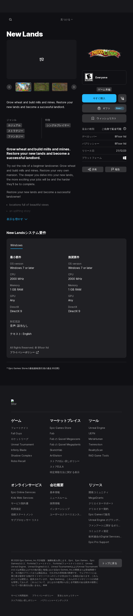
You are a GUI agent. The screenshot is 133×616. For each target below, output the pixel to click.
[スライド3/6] (60, 87)
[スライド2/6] (41, 87)
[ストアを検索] (10, 19)
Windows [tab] (16, 245)
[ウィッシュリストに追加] (104, 118)
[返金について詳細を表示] (124, 129)
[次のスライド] (74, 87)
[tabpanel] (66, 281)
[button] (41, 219)
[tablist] (66, 245)
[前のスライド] (9, 87)
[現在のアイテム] (23, 87)
